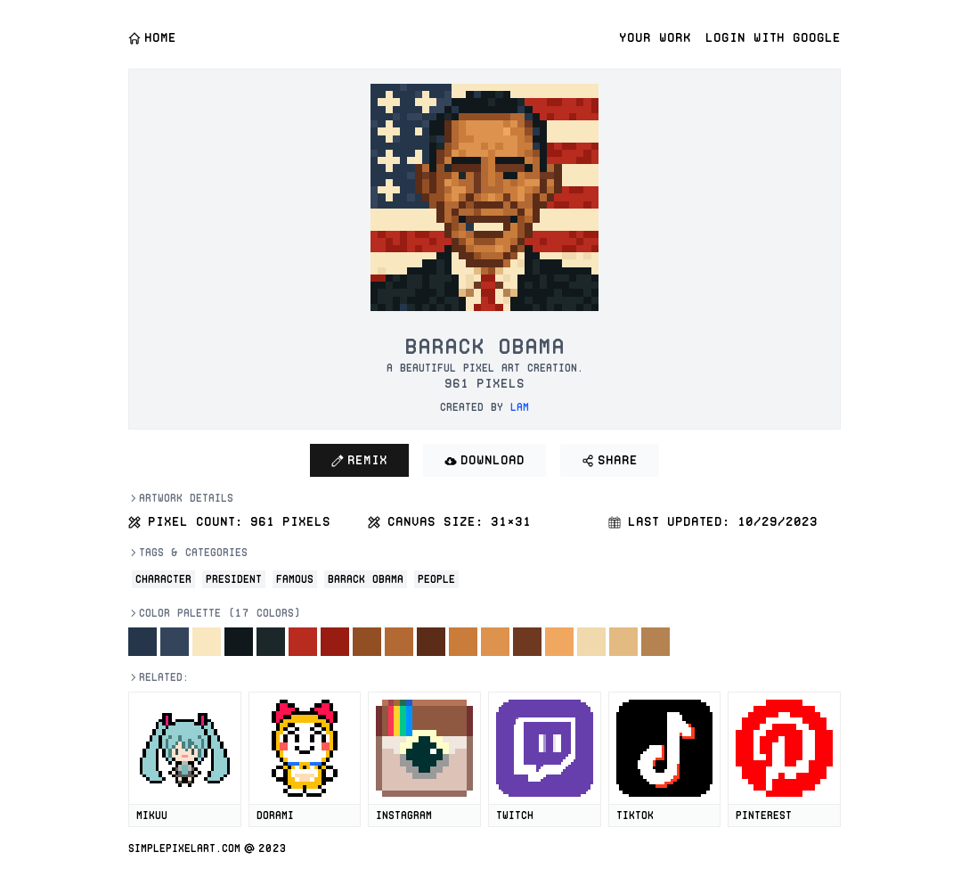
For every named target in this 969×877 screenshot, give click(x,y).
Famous (295, 579)
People (436, 579)
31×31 (511, 521)
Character (163, 579)
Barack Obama (365, 579)
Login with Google (773, 37)
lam (519, 407)
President (234, 579)
